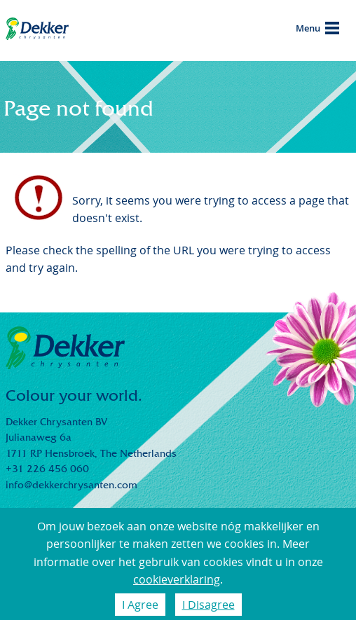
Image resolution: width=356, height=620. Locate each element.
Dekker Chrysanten (37, 31)
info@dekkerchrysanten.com (71, 484)
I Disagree (208, 604)
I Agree (140, 604)
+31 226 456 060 (47, 468)
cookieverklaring (176, 579)
